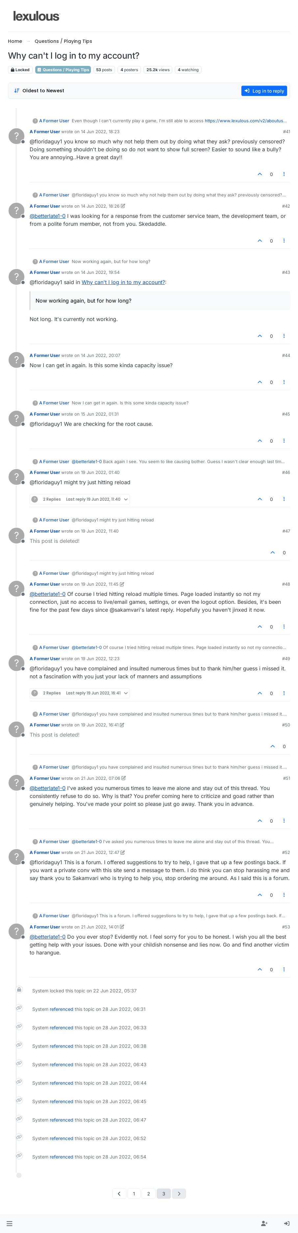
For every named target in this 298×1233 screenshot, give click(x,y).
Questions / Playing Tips (63, 69)
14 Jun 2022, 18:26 (100, 206)
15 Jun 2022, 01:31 (100, 414)
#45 (286, 414)
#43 (286, 272)
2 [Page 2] (148, 1193)
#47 (286, 531)
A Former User (54, 120)
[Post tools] (284, 174)
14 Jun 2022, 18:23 (100, 131)
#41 (286, 131)
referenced (61, 1009)
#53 (286, 926)
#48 (286, 584)
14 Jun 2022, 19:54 (100, 272)
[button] (9, 1223)
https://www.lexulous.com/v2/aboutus (244, 120)
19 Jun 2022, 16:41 (100, 724)
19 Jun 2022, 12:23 (100, 658)
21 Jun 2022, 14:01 (100, 926)
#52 (286, 852)
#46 (286, 472)
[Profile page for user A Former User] (16, 136)
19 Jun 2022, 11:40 (100, 531)
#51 (286, 778)
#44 (286, 355)
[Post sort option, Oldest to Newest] (39, 91)
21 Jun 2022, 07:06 (100, 778)
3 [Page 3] (163, 1193)
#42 (286, 206)
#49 (286, 658)
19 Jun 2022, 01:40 (100, 472)
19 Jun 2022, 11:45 (100, 584)
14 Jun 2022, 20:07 (100, 355)
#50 (286, 724)
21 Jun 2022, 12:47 (100, 852)
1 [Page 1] (134, 1193)
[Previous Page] (119, 1194)
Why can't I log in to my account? (123, 282)
